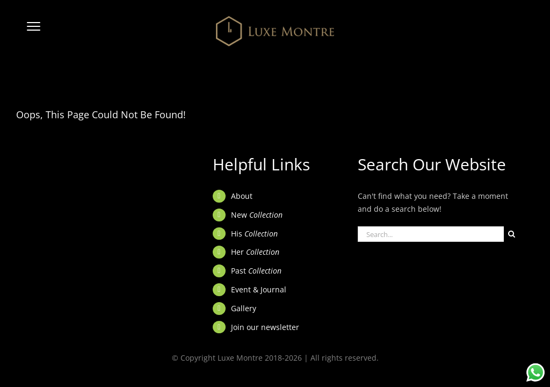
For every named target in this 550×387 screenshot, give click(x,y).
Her (255, 252)
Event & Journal (258, 289)
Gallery (243, 308)
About (241, 196)
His (254, 233)
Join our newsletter (265, 327)
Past (256, 271)
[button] (33, 31)
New (257, 215)
